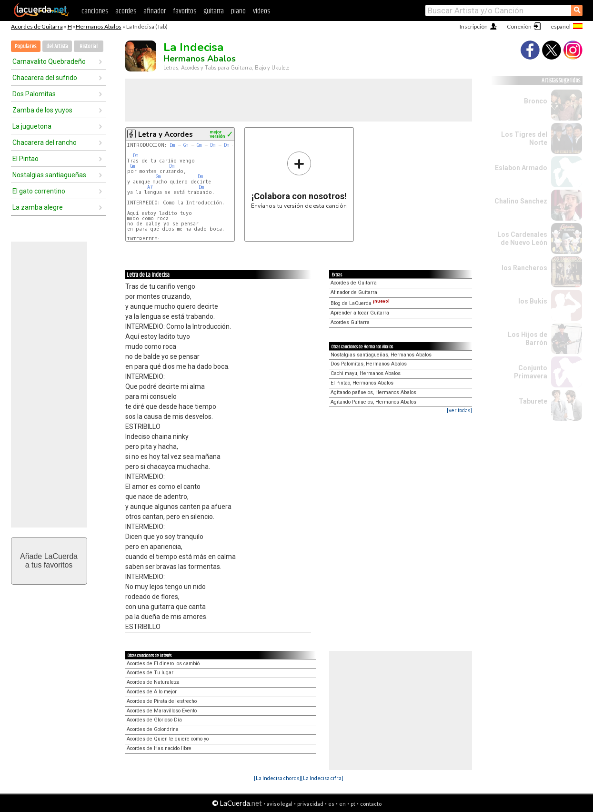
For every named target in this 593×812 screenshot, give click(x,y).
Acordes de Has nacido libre (159, 748)
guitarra (213, 11)
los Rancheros (524, 268)
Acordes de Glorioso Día (154, 720)
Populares (25, 46)
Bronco (535, 101)
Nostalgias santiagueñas (49, 175)
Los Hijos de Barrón (527, 338)
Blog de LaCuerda (360, 303)
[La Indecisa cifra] (322, 778)
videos (261, 11)
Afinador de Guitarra (354, 292)
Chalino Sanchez (520, 201)
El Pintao (25, 158)
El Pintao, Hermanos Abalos (362, 383)
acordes (125, 11)
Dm (172, 145)
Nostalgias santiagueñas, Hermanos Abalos (381, 355)
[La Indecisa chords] (277, 778)
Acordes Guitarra (350, 322)
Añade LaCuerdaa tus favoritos (49, 560)
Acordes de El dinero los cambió (163, 663)
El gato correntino (38, 191)
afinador (154, 11)
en (342, 804)
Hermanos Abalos (98, 26)
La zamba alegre (37, 207)
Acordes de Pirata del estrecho (162, 701)
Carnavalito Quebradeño (49, 61)
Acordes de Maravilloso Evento (162, 711)
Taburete (533, 401)
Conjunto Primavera (530, 372)
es (331, 804)
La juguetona (31, 126)
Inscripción (474, 26)
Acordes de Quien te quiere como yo (168, 739)
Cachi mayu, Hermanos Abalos (366, 373)
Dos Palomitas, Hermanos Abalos (369, 364)
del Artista (57, 46)
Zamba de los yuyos (42, 110)
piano (238, 11)
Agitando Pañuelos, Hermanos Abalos (373, 402)
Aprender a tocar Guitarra (360, 313)
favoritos (184, 11)
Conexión (519, 26)
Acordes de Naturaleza (153, 682)
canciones (94, 11)
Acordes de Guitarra (37, 26)
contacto (371, 804)
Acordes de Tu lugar (150, 673)
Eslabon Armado (521, 168)
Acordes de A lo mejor (152, 692)
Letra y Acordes (165, 134)
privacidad (310, 804)
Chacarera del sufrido (44, 77)
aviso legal (279, 804)
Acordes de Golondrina (153, 729)
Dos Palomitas (34, 94)
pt (353, 804)
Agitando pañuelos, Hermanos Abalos (373, 392)
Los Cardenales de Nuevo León (522, 238)
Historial (89, 46)
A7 (150, 187)
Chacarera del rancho (44, 142)
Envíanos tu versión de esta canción (299, 180)
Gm (185, 145)
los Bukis (532, 301)
